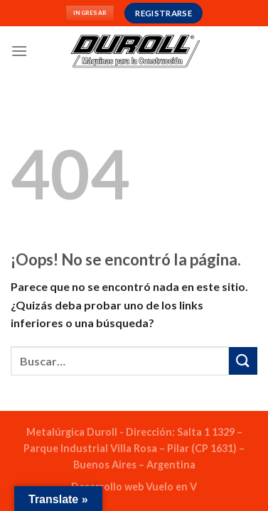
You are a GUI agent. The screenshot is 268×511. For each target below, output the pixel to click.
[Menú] (19, 50)
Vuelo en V (171, 486)
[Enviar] (243, 361)
